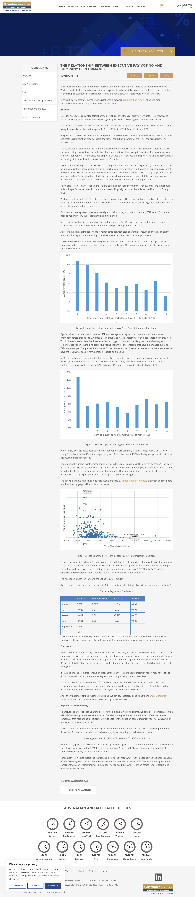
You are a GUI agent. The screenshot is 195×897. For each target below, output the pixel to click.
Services (73, 6)
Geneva (79, 855)
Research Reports (31, 116)
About (116, 6)
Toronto (120, 834)
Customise (18, 886)
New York (86, 834)
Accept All (53, 886)
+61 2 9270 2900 (88, 876)
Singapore (113, 855)
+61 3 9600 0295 (89, 881)
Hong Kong (129, 855)
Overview (26, 75)
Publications (88, 6)
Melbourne (69, 834)
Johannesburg (44, 855)
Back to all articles (78, 789)
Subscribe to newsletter (147, 52)
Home (62, 6)
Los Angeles (103, 834)
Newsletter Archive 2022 (34, 108)
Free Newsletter (30, 83)
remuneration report (133, 99)
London (136, 834)
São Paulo (146, 855)
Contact (128, 6)
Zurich (62, 855)
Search (140, 6)
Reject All (35, 886)
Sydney (52, 834)
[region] (35, 876)
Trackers (104, 6)
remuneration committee (134, 480)
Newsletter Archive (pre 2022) (37, 100)
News (24, 92)
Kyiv (96, 855)
